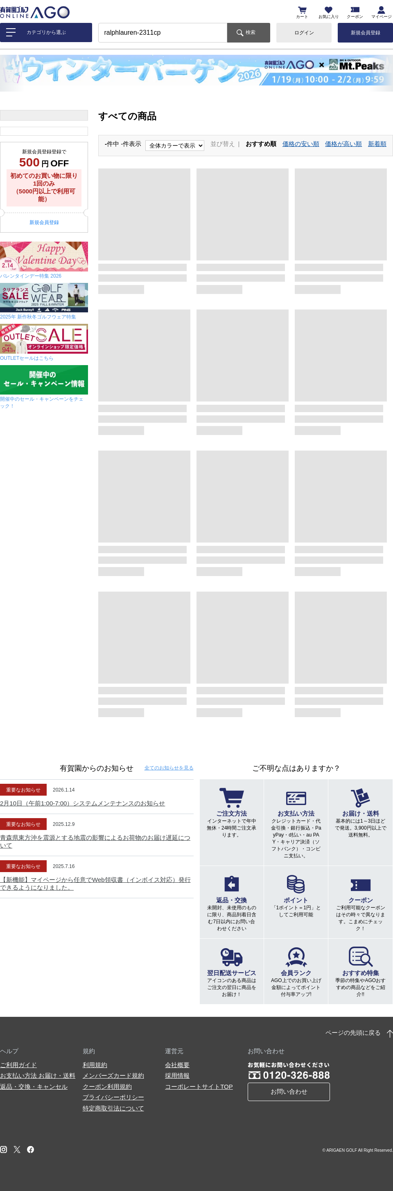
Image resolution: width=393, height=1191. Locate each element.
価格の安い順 (300, 143)
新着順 (377, 143)
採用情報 (177, 1075)
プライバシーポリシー (113, 1097)
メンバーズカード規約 (113, 1075)
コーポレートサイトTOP (199, 1086)
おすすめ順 (261, 143)
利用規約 (95, 1064)
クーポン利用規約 (107, 1086)
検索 (250, 32)
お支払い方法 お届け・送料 (37, 1075)
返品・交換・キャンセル (34, 1086)
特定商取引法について (113, 1108)
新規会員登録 (365, 33)
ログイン (304, 33)
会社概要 (177, 1064)
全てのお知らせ (169, 768)
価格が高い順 (343, 143)
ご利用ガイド (18, 1064)
